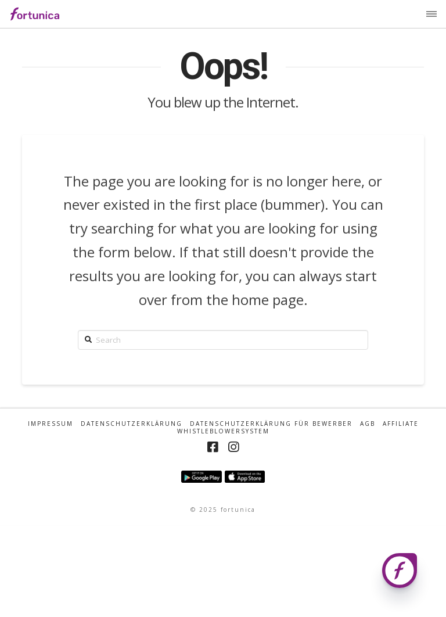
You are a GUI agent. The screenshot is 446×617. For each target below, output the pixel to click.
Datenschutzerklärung (131, 424)
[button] (431, 14)
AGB (367, 424)
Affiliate (401, 424)
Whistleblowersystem (223, 431)
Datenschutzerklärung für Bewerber (271, 424)
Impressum (50, 424)
